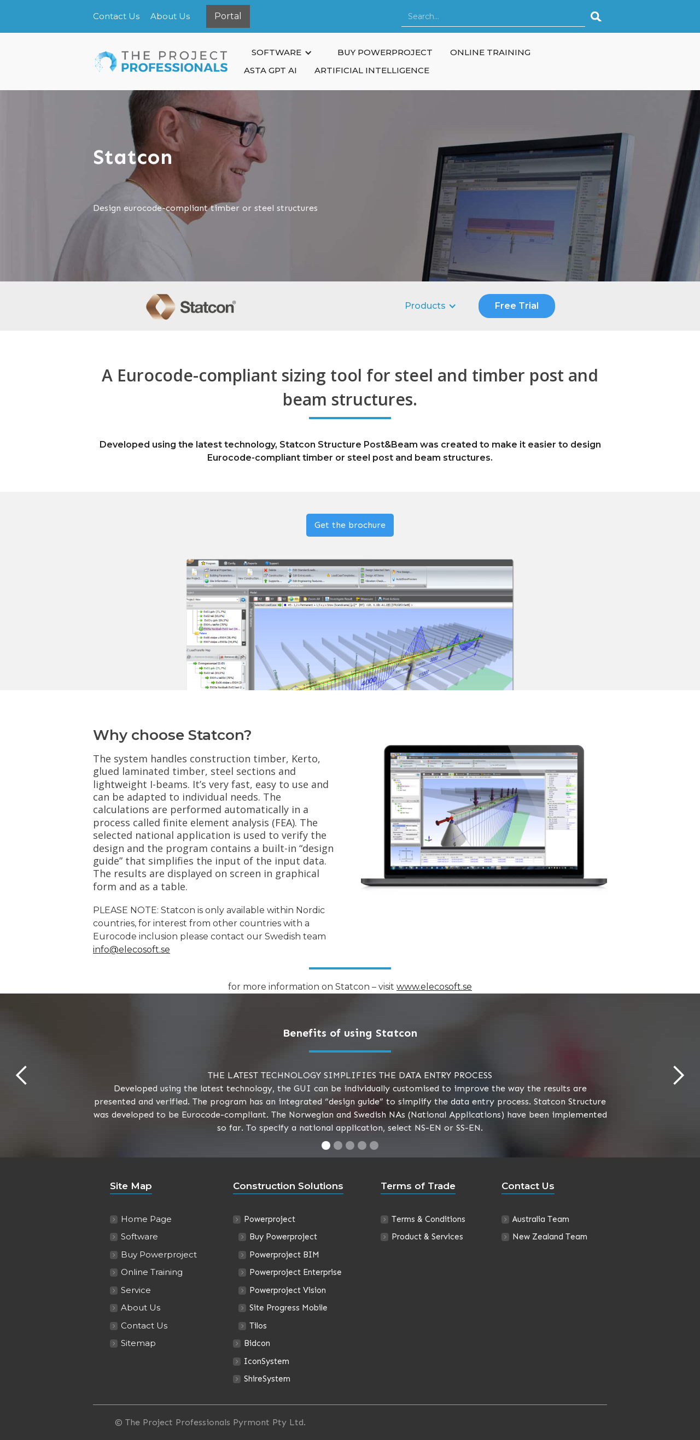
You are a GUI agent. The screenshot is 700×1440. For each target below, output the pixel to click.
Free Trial (517, 306)
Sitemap (138, 1343)
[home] (164, 61)
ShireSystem (267, 1379)
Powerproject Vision (287, 1290)
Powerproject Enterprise (295, 1272)
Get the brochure (350, 525)
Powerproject (269, 1219)
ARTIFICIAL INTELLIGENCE (371, 70)
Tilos (258, 1326)
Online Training (152, 1272)
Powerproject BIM (284, 1255)
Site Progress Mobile (288, 1308)
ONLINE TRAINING (490, 52)
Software (139, 1236)
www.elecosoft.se (434, 986)
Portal (228, 16)
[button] (282, 53)
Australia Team (540, 1219)
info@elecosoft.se (131, 949)
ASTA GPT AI (270, 70)
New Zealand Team (549, 1237)
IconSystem (266, 1361)
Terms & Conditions (428, 1219)
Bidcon (257, 1343)
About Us (170, 16)
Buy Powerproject (159, 1254)
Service (136, 1290)
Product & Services (427, 1237)
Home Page (146, 1219)
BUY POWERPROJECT (385, 52)
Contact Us (116, 16)
